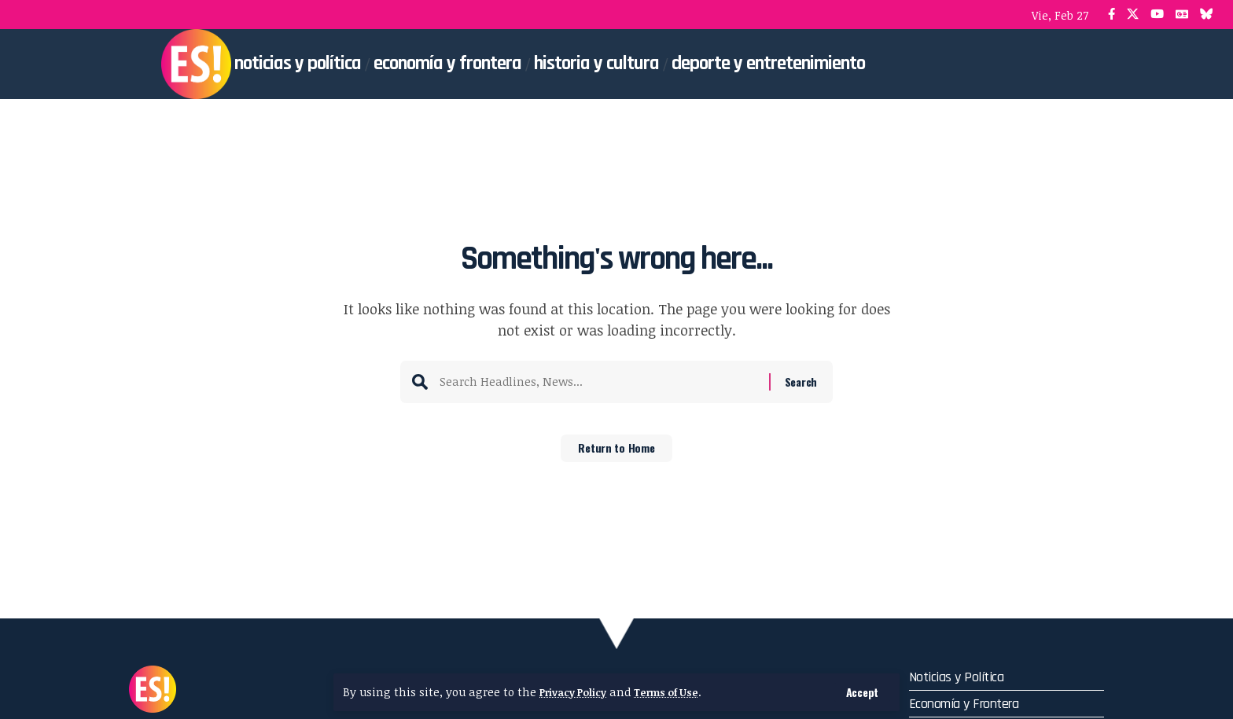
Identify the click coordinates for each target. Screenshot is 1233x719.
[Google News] (1182, 15)
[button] (860, 692)
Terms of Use (682, 691)
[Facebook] (1111, 15)
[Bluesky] (1206, 15)
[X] (1133, 15)
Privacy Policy (577, 691)
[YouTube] (1157, 15)
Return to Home (617, 453)
